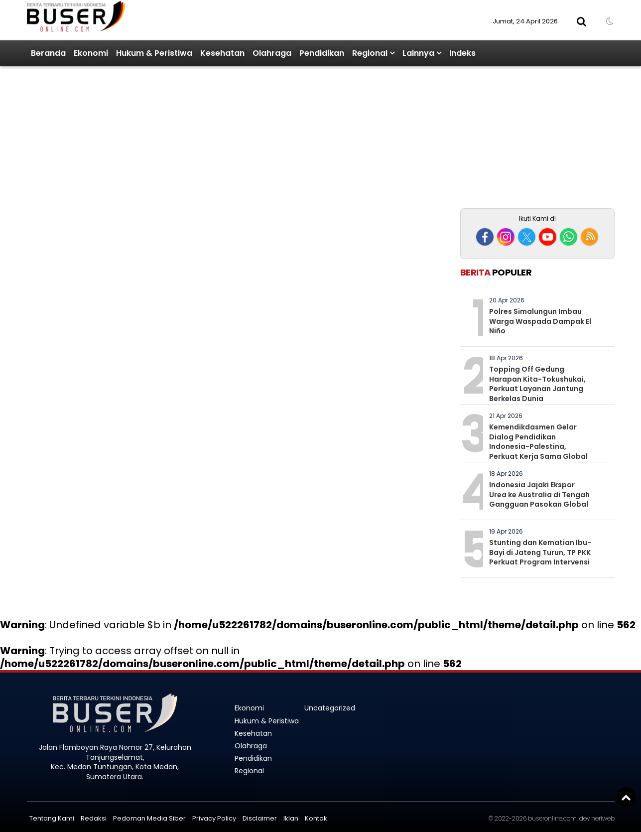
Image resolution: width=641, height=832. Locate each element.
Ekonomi (91, 53)
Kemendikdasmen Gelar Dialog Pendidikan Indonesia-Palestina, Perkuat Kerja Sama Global (538, 441)
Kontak (316, 818)
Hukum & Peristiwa (154, 53)
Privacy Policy (214, 818)
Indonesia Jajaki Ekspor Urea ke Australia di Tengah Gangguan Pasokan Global (539, 494)
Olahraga (272, 53)
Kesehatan (222, 53)
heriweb (603, 818)
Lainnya (418, 53)
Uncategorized (329, 708)
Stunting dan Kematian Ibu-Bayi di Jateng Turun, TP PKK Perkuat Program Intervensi (540, 552)
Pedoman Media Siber (149, 818)
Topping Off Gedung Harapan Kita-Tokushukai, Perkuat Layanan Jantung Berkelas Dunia (537, 384)
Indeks (462, 53)
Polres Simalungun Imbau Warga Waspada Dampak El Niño (540, 321)
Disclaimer (260, 818)
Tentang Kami (51, 818)
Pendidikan (321, 53)
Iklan (290, 818)
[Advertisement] (537, 138)
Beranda (48, 53)
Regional (369, 53)
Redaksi (94, 818)
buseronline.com (552, 818)
